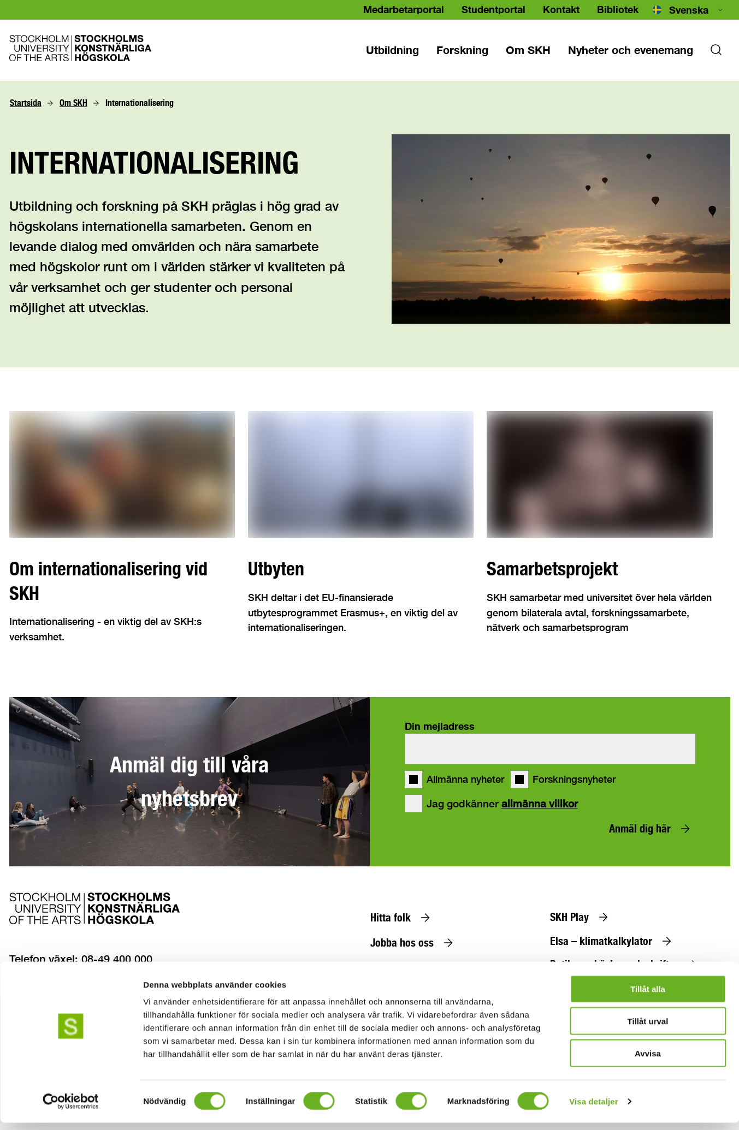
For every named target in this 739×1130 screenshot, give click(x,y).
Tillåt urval (648, 1028)
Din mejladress (440, 726)
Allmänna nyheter (465, 779)
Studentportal (493, 9)
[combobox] (688, 10)
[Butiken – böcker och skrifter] (626, 964)
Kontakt (561, 9)
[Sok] (716, 53)
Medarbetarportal (403, 9)
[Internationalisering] (139, 103)
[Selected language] (688, 10)
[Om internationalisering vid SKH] (122, 581)
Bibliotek (618, 9)
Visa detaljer (593, 1108)
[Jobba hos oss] (414, 943)
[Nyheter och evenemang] (630, 49)
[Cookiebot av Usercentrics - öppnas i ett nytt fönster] (71, 1109)
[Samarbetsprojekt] (599, 569)
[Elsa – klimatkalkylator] (613, 941)
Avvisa (648, 1060)
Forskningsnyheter (574, 779)
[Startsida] (25, 103)
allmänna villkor (539, 804)
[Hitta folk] (402, 917)
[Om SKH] (73, 103)
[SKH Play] (581, 917)
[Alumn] (396, 967)
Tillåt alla (647, 996)
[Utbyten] (361, 569)
